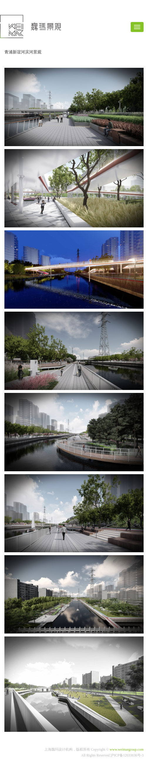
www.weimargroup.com (127, 749)
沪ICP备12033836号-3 (127, 755)
